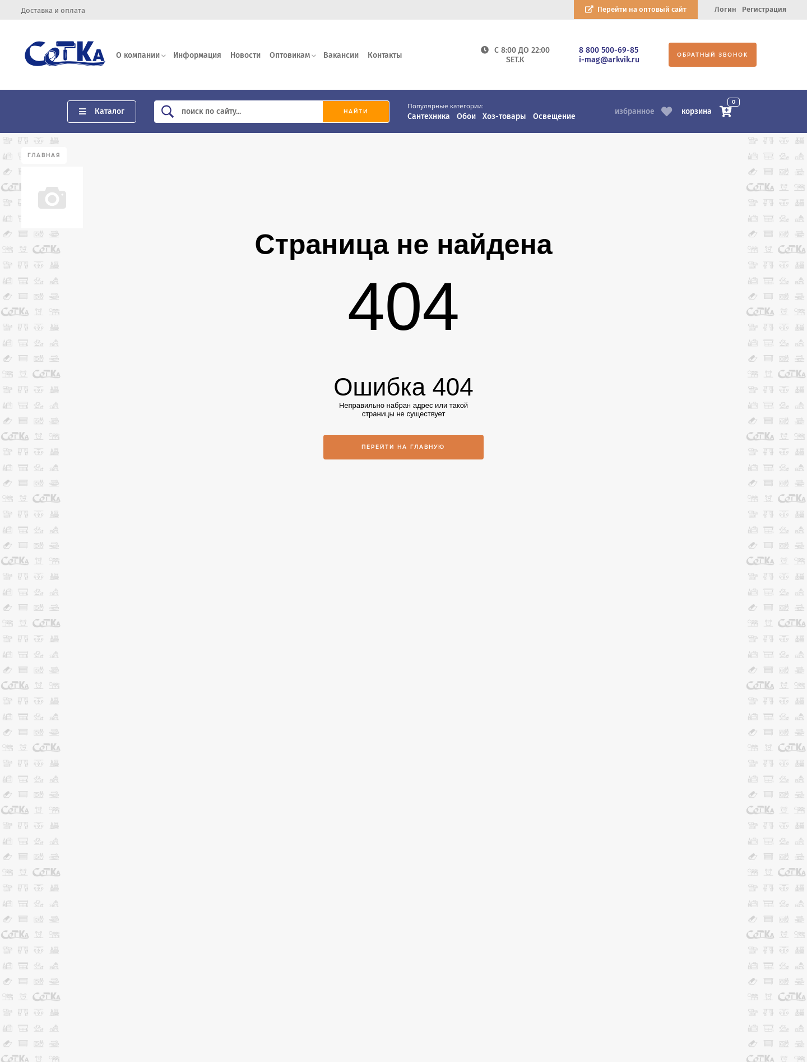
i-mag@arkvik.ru (609, 60)
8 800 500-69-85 (608, 50)
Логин (725, 9)
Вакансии (341, 55)
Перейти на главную (403, 447)
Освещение (554, 116)
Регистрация (764, 9)
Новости (245, 55)
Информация (197, 55)
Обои (466, 116)
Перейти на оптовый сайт (642, 9)
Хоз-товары (504, 116)
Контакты (385, 55)
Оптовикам (290, 55)
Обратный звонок (712, 55)
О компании (138, 55)
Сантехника (428, 116)
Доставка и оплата (53, 10)
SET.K (515, 60)
